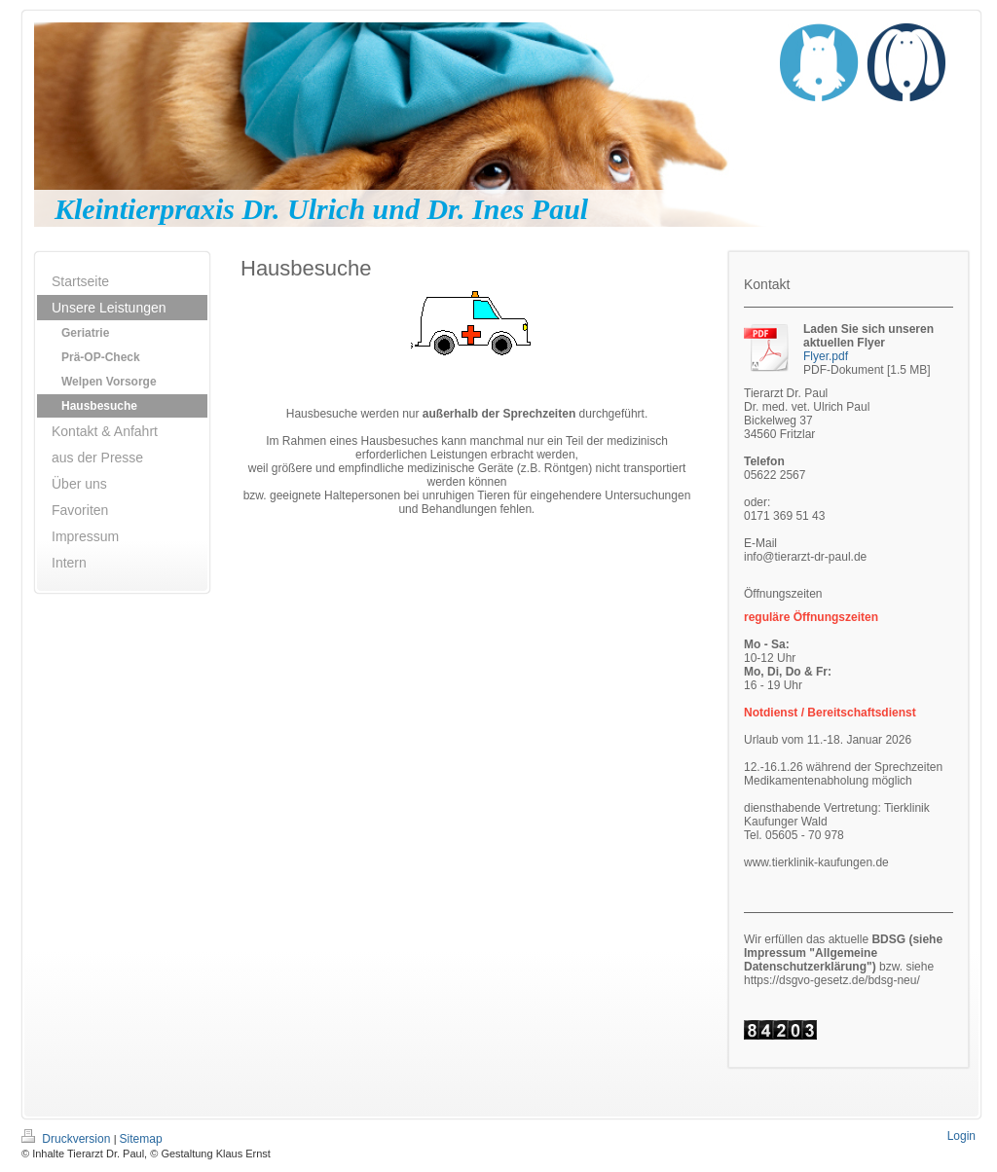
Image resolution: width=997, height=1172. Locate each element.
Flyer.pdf (825, 356)
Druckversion (67, 1139)
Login (961, 1136)
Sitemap (141, 1139)
